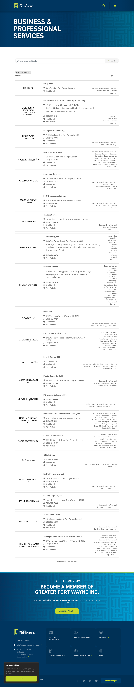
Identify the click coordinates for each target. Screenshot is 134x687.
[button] (112, 76)
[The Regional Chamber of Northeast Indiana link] (28, 545)
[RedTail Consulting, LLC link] (28, 480)
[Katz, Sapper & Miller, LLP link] (28, 341)
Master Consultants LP (53, 376)
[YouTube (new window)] (96, 680)
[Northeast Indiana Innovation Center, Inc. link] (28, 420)
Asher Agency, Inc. (51, 236)
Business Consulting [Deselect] (23, 72)
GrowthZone (72, 562)
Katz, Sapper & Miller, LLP (54, 333)
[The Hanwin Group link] (28, 521)
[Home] (23, 5)
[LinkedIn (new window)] (84, 680)
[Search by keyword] (60, 61)
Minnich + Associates (52, 152)
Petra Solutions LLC (52, 174)
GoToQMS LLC (49, 311)
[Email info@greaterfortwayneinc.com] (28, 645)
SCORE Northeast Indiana (54, 196)
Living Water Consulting (54, 130)
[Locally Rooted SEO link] (28, 362)
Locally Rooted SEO (51, 357)
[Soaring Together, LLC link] (28, 501)
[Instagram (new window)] (90, 680)
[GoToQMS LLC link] (28, 318)
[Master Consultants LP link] (28, 381)
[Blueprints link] (28, 88)
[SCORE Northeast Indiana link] (28, 201)
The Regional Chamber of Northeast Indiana (62, 536)
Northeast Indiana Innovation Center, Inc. (62, 414)
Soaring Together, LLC (53, 496)
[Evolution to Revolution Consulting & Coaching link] (28, 111)
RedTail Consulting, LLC (53, 474)
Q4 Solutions (49, 455)
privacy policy (31, 670)
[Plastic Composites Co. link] (28, 441)
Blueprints (48, 84)
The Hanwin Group (51, 514)
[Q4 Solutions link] (28, 460)
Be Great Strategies (51, 267)
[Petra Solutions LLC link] (28, 181)
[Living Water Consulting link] (28, 137)
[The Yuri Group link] (28, 221)
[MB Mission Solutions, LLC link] (28, 400)
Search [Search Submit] (111, 61)
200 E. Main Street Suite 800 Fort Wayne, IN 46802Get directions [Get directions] (25, 653)
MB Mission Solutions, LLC (55, 395)
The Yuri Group (50, 215)
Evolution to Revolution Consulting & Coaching (64, 100)
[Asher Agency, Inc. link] (28, 247)
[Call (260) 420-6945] (23, 640)
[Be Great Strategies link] (28, 285)
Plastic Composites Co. (53, 435)
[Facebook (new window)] (78, 680)
